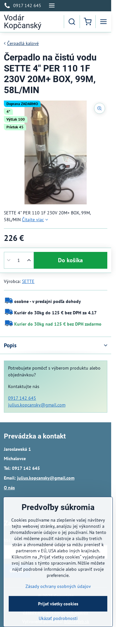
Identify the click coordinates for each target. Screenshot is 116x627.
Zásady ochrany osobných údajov (58, 605)
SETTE (28, 281)
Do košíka (70, 260)
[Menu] (103, 21)
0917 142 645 (22, 398)
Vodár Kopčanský (22, 21)
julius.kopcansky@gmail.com (36, 405)
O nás (9, 488)
